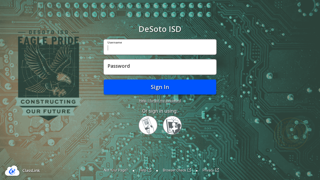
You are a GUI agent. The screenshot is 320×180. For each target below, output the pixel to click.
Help (145, 170)
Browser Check (177, 170)
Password (119, 66)
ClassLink (31, 170)
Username (115, 42)
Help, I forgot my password (160, 101)
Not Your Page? (116, 170)
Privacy (210, 170)
